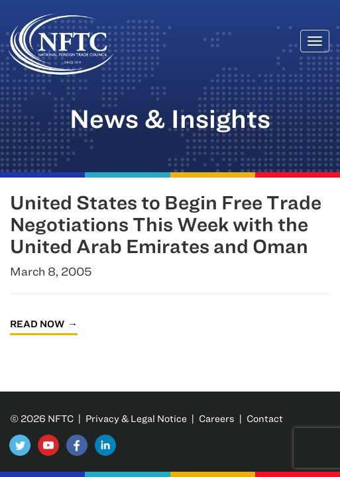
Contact (265, 418)
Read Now (37, 323)
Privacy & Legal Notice (136, 418)
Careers (217, 418)
